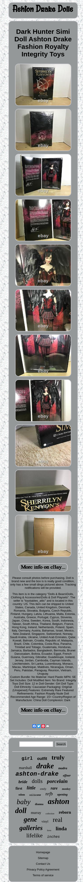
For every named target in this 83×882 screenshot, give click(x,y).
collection (50, 813)
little (31, 787)
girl (27, 758)
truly (58, 757)
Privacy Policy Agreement (43, 869)
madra (62, 768)
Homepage (43, 852)
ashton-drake (36, 774)
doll (20, 811)
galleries (31, 827)
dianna (39, 804)
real (57, 819)
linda (61, 828)
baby (24, 802)
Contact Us (43, 863)
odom (22, 794)
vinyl (44, 821)
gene (30, 819)
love (49, 830)
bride (22, 781)
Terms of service (43, 875)
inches (53, 837)
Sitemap (43, 858)
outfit (42, 758)
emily (43, 788)
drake (45, 766)
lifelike (34, 835)
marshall (25, 768)
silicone (35, 795)
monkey (66, 788)
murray (36, 813)
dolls (37, 781)
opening (62, 794)
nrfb (49, 793)
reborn (65, 812)
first (18, 788)
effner (67, 775)
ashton (58, 801)
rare (54, 788)
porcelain (57, 781)
